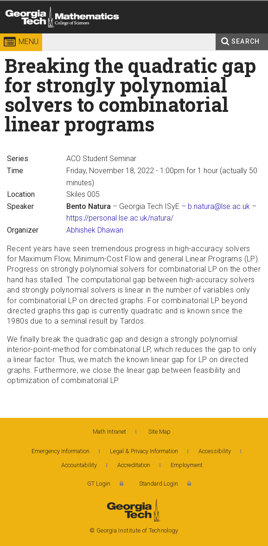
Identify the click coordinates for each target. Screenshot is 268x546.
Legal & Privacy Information (144, 451)
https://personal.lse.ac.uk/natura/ (119, 218)
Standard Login (158, 483)
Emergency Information (60, 451)
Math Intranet (109, 431)
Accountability (79, 465)
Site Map (159, 431)
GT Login (98, 483)
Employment (187, 465)
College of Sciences (127, 34)
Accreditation (133, 465)
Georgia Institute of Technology (20, 34)
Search (245, 41)
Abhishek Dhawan (94, 230)
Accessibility (214, 451)
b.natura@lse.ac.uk (219, 206)
